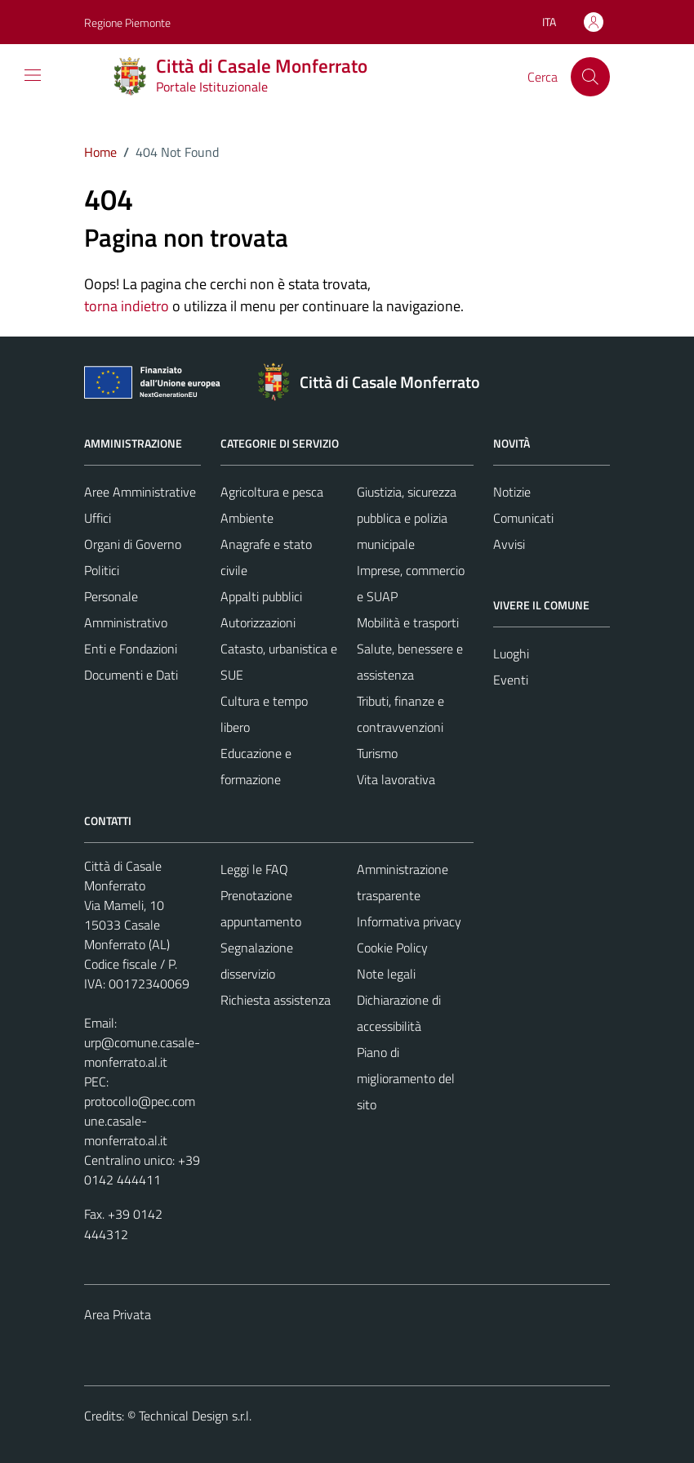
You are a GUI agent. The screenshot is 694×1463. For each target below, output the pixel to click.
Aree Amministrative (140, 492)
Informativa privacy (409, 921)
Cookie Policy (392, 947)
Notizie (512, 492)
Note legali (386, 974)
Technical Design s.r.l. (195, 1415)
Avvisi (509, 544)
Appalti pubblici (261, 596)
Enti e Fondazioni (130, 648)
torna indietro (126, 306)
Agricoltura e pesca (271, 492)
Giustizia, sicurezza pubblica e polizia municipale (406, 518)
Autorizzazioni (258, 622)
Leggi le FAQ (254, 869)
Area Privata (117, 1314)
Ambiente (247, 518)
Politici (101, 570)
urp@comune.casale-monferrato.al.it (142, 1052)
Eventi (510, 679)
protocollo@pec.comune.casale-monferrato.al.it (139, 1120)
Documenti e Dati (131, 675)
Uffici (97, 518)
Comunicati (523, 518)
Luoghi (511, 653)
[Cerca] (590, 76)
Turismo (377, 753)
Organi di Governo (132, 544)
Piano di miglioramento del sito (406, 1078)
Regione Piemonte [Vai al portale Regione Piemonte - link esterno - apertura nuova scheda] (127, 22)
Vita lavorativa (396, 779)
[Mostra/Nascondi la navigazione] (32, 75)
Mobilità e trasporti (408, 622)
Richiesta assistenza (275, 1000)
